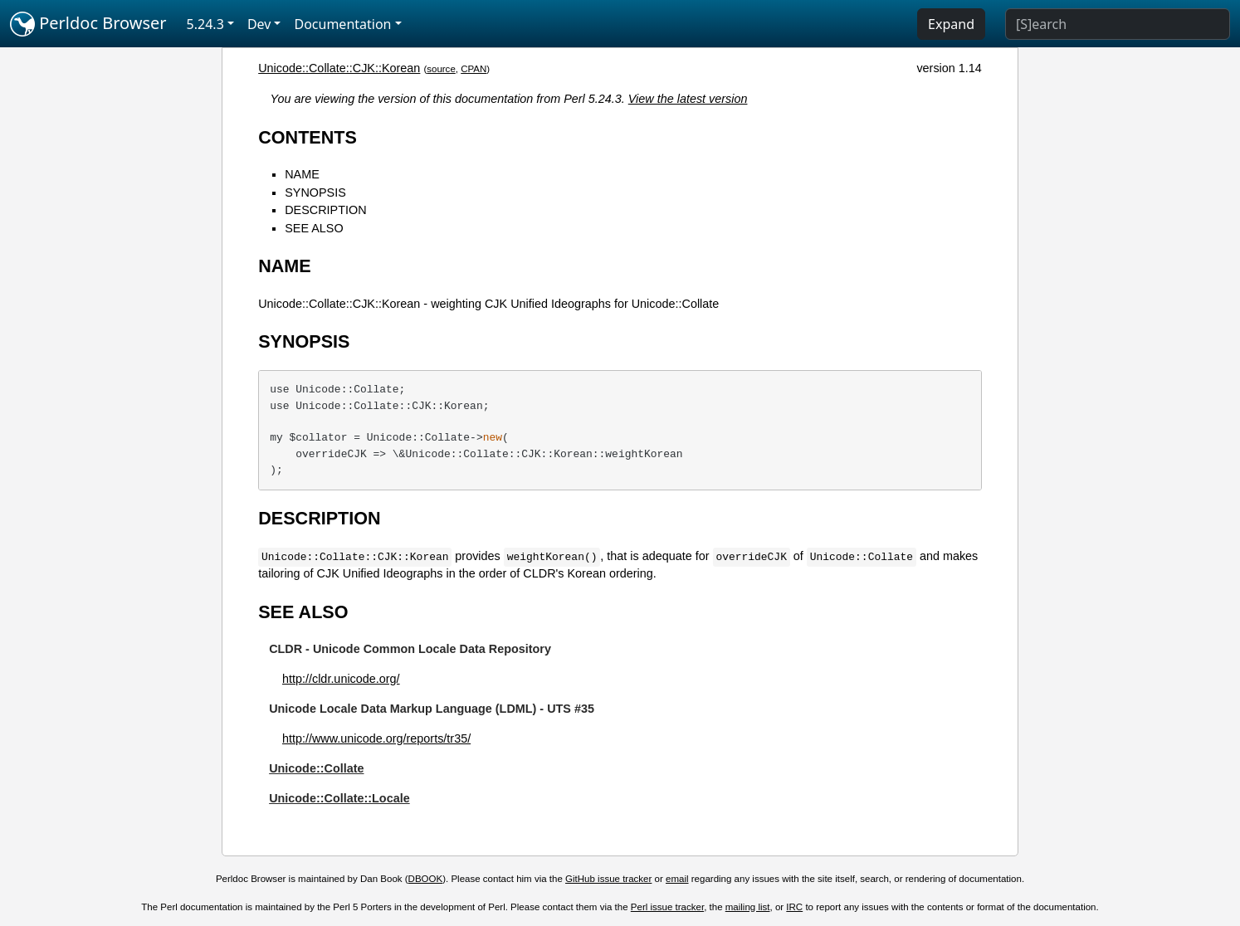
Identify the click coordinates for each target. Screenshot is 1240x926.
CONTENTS (307, 137)
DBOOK (425, 879)
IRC (794, 907)
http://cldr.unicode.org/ (341, 678)
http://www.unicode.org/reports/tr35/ (376, 738)
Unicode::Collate (316, 768)
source (441, 69)
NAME (302, 174)
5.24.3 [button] (205, 24)
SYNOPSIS (315, 192)
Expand (951, 24)
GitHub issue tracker (608, 879)
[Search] (1117, 24)
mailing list (747, 907)
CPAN (473, 69)
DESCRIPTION (325, 210)
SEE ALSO (314, 228)
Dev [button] (259, 24)
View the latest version (688, 98)
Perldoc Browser (88, 24)
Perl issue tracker (667, 907)
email (677, 879)
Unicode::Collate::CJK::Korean (339, 68)
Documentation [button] (342, 24)
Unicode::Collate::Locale (339, 798)
